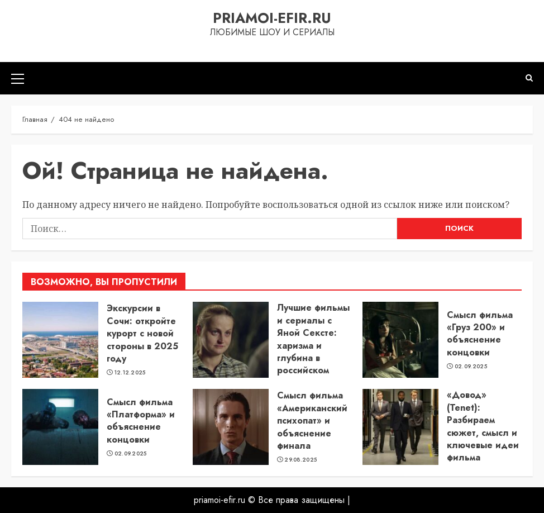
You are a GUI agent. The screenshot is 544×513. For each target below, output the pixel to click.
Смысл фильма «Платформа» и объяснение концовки (141, 421)
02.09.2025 (471, 366)
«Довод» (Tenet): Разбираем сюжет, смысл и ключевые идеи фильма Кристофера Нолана (483, 438)
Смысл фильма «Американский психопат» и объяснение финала (312, 420)
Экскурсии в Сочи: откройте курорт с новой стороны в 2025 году (142, 333)
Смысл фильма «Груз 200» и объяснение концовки (480, 333)
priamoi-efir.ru (272, 18)
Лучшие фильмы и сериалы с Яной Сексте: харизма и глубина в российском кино (313, 345)
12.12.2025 (130, 373)
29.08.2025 (300, 460)
